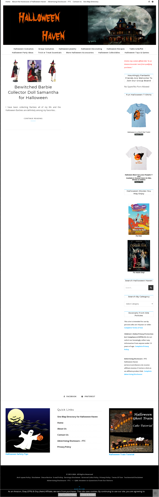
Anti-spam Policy (24, 477)
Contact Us (77, 1)
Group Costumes (46, 49)
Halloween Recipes (116, 49)
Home (8, 1)
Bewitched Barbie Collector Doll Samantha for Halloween (33, 92)
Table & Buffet (136, 49)
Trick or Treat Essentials (50, 52)
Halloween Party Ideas (22, 52)
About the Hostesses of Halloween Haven (29, 1)
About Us (61, 428)
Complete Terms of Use (133, 328)
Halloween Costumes (24, 49)
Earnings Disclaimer (72, 477)
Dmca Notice (46, 477)
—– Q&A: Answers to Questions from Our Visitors (92, 480)
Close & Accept (88, 494)
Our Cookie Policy (67, 494)
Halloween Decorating (91, 49)
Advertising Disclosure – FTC (59, 1)
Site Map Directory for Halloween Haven (77, 416)
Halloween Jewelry (67, 49)
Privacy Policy (64, 446)
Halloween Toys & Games (137, 52)
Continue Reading (33, 118)
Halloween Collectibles (109, 52)
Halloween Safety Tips (28, 431)
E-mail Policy (58, 477)
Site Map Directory (90, 1)
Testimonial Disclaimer (133, 477)
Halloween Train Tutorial (131, 432)
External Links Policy (90, 477)
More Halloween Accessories (80, 52)
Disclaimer (36, 477)
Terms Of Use (117, 477)
